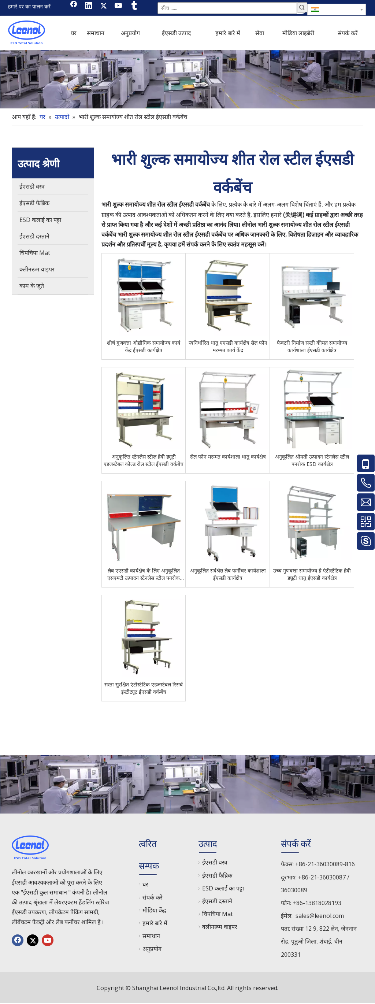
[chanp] (187, 79)
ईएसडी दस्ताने (217, 901)
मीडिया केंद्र (154, 910)
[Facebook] (73, 6)
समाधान (151, 936)
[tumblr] (134, 6)
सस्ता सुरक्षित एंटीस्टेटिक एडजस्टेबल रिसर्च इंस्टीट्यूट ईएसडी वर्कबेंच (143, 688)
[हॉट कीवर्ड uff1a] (302, 7)
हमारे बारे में (154, 923)
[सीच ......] (227, 8)
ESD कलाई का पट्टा (223, 888)
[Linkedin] (88, 6)
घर (145, 884)
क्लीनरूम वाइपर (219, 927)
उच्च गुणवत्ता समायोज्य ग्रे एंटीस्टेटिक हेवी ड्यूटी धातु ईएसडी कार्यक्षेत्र (312, 574)
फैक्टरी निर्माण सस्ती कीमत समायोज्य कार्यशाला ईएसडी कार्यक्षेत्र (312, 346)
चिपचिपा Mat (217, 914)
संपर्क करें (152, 897)
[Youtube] (119, 6)
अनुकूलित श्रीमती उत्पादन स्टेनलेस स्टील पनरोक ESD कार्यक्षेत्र (312, 460)
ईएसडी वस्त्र (214, 862)
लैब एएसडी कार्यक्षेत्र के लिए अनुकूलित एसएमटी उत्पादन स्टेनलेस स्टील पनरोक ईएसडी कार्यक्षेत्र (143, 574)
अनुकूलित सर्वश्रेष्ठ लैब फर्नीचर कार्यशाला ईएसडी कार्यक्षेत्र (228, 574)
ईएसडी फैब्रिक (217, 875)
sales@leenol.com (320, 916)
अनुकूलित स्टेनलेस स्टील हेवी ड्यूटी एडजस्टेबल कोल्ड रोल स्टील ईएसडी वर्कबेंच (143, 460)
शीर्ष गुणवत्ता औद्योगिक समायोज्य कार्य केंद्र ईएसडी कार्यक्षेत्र (143, 346)
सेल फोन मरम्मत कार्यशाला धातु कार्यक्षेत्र (228, 456)
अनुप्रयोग (151, 949)
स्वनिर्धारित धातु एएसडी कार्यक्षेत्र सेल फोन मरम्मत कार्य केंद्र (228, 346)
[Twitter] (103, 6)
